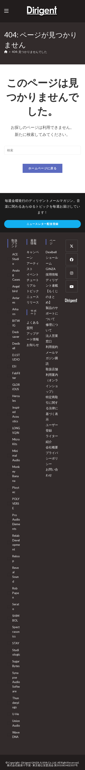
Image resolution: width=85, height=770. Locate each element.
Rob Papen (15, 593)
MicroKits (16, 442)
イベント (33, 274)
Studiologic (16, 652)
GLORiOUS (16, 387)
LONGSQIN (16, 430)
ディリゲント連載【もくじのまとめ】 (52, 291)
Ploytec (15, 490)
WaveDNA (16, 735)
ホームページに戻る (42, 168)
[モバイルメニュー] (6, 11)
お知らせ (33, 345)
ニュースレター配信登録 (42, 224)
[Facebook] (72, 259)
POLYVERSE (15, 503)
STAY (15, 643)
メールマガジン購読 (52, 358)
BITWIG (16, 323)
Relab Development (16, 542)
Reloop (16, 558)
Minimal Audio (16, 455)
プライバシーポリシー (52, 458)
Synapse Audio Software (16, 682)
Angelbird (16, 289)
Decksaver (15, 334)
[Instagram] (72, 273)
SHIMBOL (15, 618)
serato (15, 606)
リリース (33, 302)
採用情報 (52, 274)
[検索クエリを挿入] (42, 150)
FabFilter (16, 375)
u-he (15, 714)
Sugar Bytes (16, 664)
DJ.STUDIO (16, 357)
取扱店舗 (52, 369)
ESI (14, 366)
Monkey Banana (16, 473)
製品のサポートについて (52, 313)
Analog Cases (16, 275)
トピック (33, 291)
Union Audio (16, 723)
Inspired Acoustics (16, 414)
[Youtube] (72, 286)
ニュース (33, 297)
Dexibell (16, 346)
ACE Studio (15, 259)
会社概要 (52, 447)
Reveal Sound (15, 574)
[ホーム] (5, 52)
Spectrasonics (16, 631)
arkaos (15, 311)
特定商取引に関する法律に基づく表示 (52, 408)
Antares (16, 300)
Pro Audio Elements (16, 522)
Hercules (16, 398)
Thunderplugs (15, 702)
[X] (72, 246)
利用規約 (52, 347)
